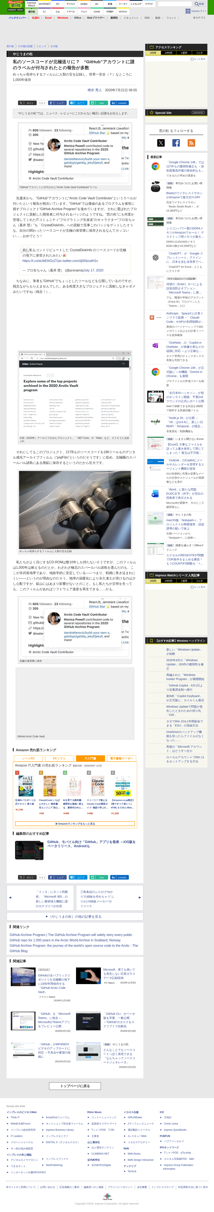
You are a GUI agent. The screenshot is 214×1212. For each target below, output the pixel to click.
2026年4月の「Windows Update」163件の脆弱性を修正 (185, 664)
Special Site (163, 112)
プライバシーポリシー (120, 1187)
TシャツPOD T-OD (103, 1129)
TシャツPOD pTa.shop (177, 1152)
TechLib (132, 1171)
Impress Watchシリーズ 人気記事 (177, 575)
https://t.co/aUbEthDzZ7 (40, 261)
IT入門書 (90, 758)
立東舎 (95, 1136)
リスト (42, 103)
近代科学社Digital (101, 1165)
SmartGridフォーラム (58, 1117)
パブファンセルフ (174, 1141)
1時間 (153, 52)
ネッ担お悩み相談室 (22, 1148)
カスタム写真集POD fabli (179, 1158)
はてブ (80, 103)
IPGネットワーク (169, 1147)
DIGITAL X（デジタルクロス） (63, 1142)
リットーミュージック (104, 1117)
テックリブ (130, 1166)
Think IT (15, 1117)
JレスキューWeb (137, 1136)
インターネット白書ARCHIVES (28, 1172)
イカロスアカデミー (139, 1142)
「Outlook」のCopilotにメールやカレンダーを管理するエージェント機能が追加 (185, 464)
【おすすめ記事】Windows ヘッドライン (180, 640)
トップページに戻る (75, 1086)
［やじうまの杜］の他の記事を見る (75, 916)
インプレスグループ (162, 1187)
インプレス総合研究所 (23, 1129)
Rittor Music (94, 1112)
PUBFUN (165, 1136)
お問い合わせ (47, 1187)
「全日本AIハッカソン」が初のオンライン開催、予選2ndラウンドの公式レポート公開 (185, 397)
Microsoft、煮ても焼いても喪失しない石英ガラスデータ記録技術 (119, 974)
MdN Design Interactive (141, 1159)
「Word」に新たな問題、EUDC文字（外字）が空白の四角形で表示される (185, 493)
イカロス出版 (131, 1112)
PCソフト (59, 758)
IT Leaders (17, 1136)
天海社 (168, 1117)
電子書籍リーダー (121, 758)
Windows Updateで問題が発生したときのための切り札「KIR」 (184, 711)
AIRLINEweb (135, 1117)
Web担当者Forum (20, 1123)
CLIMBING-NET (100, 1153)
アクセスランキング (168, 47)
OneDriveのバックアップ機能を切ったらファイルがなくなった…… (185, 736)
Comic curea (171, 1123)
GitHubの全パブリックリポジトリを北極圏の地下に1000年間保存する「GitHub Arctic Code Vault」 (54, 984)
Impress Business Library (60, 1129)
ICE (162, 1112)
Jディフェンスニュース (141, 1123)
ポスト (30, 103)
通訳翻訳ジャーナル (139, 1129)
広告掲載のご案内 (69, 1187)
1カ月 (199, 52)
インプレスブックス (57, 1158)
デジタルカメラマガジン (24, 1159)
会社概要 (142, 1187)
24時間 (168, 52)
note (101, 103)
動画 (157, 17)
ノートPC (28, 758)
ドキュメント (131, 17)
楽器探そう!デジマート (104, 1123)
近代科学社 (93, 1159)
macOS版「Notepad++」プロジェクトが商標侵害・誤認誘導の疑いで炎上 (185, 524)
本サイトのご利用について (21, 1187)
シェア (60, 103)
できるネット (18, 1166)
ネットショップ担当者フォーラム (64, 1123)
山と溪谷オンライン (103, 1147)
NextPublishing (54, 1165)
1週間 (184, 52)
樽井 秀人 (95, 90)
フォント (171, 17)
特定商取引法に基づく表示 (193, 1187)
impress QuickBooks (175, 1129)
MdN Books (134, 1153)
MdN (126, 1148)
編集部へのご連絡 (94, 1187)
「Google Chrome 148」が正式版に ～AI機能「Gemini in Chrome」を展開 (185, 372)
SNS (147, 17)
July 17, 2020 (93, 270)
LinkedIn (122, 103)
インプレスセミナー (57, 1136)
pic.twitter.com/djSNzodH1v (78, 261)
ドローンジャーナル (22, 1142)
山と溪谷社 (93, 1142)
